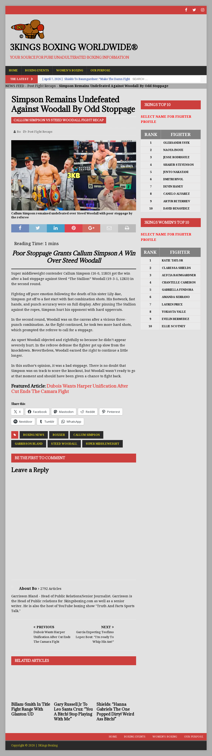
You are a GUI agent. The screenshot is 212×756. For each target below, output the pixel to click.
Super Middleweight (102, 443)
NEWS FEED (14, 86)
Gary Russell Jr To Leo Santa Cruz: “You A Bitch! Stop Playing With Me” (73, 711)
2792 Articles (50, 588)
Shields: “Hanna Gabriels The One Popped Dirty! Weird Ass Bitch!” (115, 711)
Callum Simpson (86, 435)
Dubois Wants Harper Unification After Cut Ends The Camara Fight (69, 388)
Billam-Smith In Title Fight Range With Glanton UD (30, 709)
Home (13, 70)
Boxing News (33, 435)
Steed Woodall (64, 443)
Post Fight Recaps (41, 86)
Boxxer (59, 435)
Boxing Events (37, 70)
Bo (19, 131)
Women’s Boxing (69, 70)
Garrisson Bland (29, 443)
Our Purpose (100, 70)
